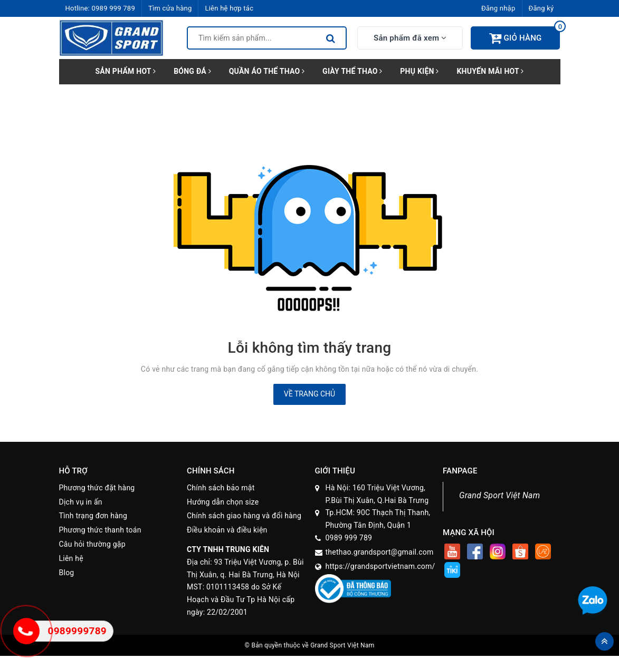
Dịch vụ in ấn (80, 502)
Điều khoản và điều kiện (227, 530)
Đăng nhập (498, 8)
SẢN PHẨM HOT (125, 71)
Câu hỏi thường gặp (92, 544)
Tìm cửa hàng (170, 8)
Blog (66, 572)
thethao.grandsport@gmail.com (380, 552)
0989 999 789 (113, 8)
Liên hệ (71, 558)
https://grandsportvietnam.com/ (380, 566)
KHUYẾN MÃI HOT (489, 71)
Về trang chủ (309, 394)
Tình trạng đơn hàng (93, 515)
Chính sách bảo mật (220, 487)
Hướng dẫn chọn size (223, 502)
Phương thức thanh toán (100, 530)
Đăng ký (541, 8)
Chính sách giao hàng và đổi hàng (244, 515)
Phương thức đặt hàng (97, 487)
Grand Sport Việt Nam (499, 495)
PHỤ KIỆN (419, 71)
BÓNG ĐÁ (192, 71)
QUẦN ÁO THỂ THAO (267, 71)
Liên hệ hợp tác (229, 8)
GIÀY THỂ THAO (352, 71)
